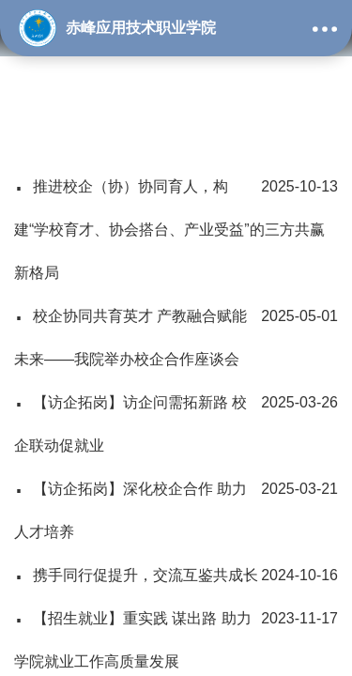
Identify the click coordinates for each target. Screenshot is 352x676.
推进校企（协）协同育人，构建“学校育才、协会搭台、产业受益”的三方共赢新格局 (176, 223)
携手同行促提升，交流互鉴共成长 (176, 575)
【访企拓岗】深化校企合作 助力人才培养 (176, 504)
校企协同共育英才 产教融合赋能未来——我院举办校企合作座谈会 (176, 331)
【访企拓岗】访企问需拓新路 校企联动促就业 (176, 417)
